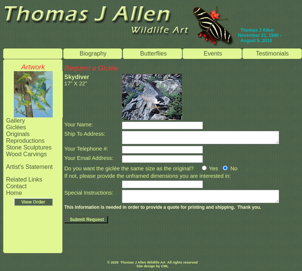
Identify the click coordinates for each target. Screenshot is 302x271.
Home (14, 193)
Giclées (16, 127)
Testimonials (272, 53)
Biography (93, 53)
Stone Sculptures (29, 147)
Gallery (15, 120)
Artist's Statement (29, 167)
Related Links (24, 179)
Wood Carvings (26, 154)
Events (213, 53)
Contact (16, 186)
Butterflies (153, 53)
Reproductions (25, 141)
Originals (18, 134)
